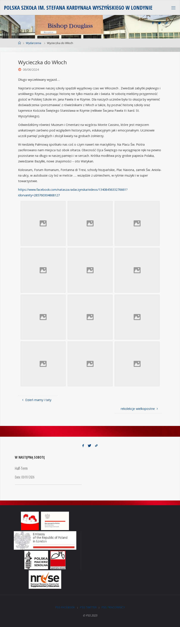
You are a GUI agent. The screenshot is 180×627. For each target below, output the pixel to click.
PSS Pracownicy (113, 607)
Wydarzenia (33, 43)
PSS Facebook (65, 607)
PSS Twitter (88, 607)
